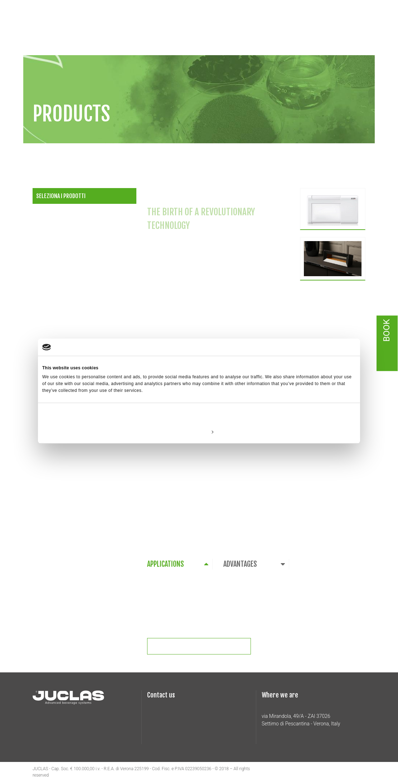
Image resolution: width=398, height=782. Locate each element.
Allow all (304, 431)
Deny (93, 431)
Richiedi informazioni (203, 646)
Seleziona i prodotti (61, 196)
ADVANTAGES (240, 564)
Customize (199, 431)
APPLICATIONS (165, 564)
